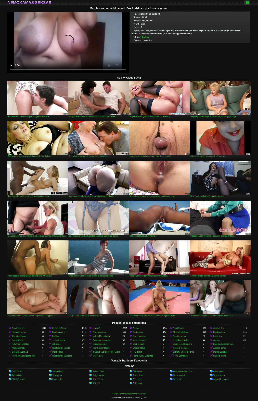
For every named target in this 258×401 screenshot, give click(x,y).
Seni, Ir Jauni (138, 344)
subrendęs (57, 344)
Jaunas (216, 340)
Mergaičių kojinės (180, 332)
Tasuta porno (219, 375)
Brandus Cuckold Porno (183, 352)
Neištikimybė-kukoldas (62, 356)
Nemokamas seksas (29, 2)
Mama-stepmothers (100, 348)
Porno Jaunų (17, 340)
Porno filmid (138, 375)
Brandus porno (58, 332)
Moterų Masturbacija (101, 336)
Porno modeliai (139, 336)
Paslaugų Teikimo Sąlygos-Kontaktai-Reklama (129, 394)
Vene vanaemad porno (183, 371)
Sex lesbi (177, 379)
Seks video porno (221, 379)
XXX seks (96, 383)
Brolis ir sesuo (139, 348)
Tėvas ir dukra (58, 340)
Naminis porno (179, 336)
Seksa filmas (58, 371)
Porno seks (57, 379)
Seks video (137, 383)
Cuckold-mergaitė (181, 348)
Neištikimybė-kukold (61, 348)
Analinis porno (219, 348)
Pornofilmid (17, 375)
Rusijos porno (219, 332)
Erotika (145, 37)
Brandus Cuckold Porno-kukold (106, 352)
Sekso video (97, 379)
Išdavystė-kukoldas (20, 344)
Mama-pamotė (139, 340)
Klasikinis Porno (59, 328)
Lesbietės (96, 328)
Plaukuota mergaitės (101, 340)
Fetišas (55, 336)
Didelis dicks (97, 356)
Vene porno (57, 375)
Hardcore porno (19, 332)
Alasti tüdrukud (18, 379)
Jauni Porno (178, 328)
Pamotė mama (219, 356)
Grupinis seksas (19, 328)
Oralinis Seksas (220, 328)
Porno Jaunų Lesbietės (143, 356)
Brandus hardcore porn (223, 344)
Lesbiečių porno (99, 344)
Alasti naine (218, 371)
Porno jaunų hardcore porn (24, 356)
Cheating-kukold (19, 336)
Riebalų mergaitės (181, 340)
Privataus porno (99, 332)
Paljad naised (98, 375)
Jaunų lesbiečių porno (182, 344)
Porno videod (179, 375)
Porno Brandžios (180, 356)
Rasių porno (138, 332)
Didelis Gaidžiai (220, 352)
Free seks (137, 379)
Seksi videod (138, 371)
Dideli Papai (57, 352)
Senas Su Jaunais (20, 352)
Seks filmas (17, 371)
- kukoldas (137, 352)
